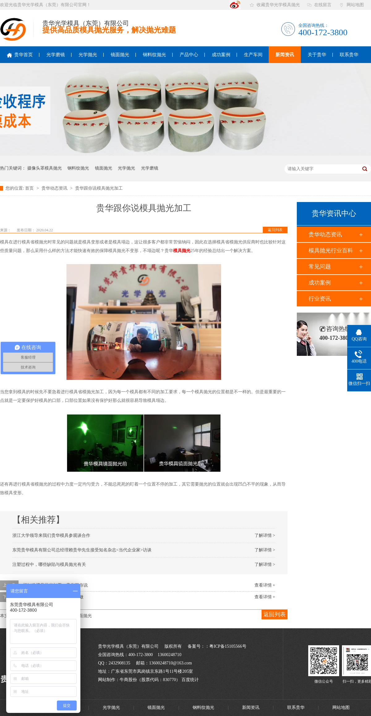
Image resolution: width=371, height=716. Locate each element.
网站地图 (355, 4)
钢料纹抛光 (154, 54)
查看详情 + (264, 585)
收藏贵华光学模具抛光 (278, 4)
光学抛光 (88, 54)
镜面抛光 (120, 54)
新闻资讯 (284, 54)
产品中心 (189, 54)
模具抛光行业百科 (331, 250)
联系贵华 (349, 54)
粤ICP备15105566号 (227, 646)
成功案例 (221, 54)
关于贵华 (317, 54)
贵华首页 (20, 54)
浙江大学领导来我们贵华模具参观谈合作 (51, 535)
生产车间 (253, 54)
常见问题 (320, 266)
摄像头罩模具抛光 (44, 168)
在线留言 (322, 4)
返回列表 (275, 230)
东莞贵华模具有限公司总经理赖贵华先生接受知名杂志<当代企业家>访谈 (81, 550)
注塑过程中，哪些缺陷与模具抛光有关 (49, 564)
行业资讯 (320, 299)
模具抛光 (181, 250)
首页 (30, 188)
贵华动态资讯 (55, 188)
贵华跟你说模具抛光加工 (99, 188)
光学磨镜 (55, 54)
